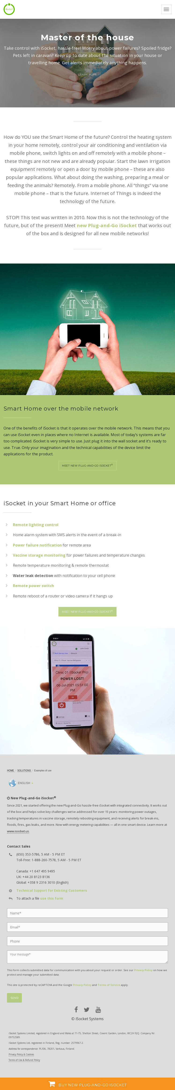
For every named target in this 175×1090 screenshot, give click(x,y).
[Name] (87, 913)
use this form (51, 898)
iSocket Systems (90, 1018)
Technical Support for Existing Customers (51, 890)
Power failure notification (37, 545)
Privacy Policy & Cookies (21, 1054)
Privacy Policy (143, 970)
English (19, 783)
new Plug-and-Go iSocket (107, 225)
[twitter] (87, 1009)
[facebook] (76, 1009)
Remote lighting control (35, 524)
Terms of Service (109, 985)
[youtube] (98, 1009)
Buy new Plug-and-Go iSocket (87, 1083)
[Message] (87, 956)
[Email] (87, 927)
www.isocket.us (18, 831)
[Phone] (87, 941)
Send (14, 997)
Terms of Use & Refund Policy (24, 1060)
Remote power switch (33, 585)
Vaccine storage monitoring (39, 555)
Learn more (87, 74)
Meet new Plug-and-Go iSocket (87, 465)
